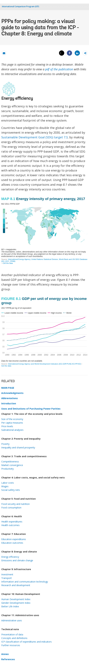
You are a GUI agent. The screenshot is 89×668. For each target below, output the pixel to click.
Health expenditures (11, 521)
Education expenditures (13, 539)
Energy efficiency (10, 556)
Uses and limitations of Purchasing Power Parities (30, 408)
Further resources (10, 645)
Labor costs (7, 482)
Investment (7, 574)
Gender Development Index (15, 602)
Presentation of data (12, 634)
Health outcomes (10, 525)
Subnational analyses (12, 429)
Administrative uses (11, 620)
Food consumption (11, 507)
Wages (4, 486)
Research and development (15, 585)
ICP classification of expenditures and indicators (26, 641)
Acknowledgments (12, 393)
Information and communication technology (24, 581)
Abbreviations (9, 398)
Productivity (7, 468)
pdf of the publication (59, 69)
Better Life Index (10, 606)
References (8, 659)
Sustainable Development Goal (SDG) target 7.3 (34, 137)
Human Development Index (15, 599)
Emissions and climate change (17, 560)
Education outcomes (12, 542)
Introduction (8, 403)
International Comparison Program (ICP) (20, 6)
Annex (5, 654)
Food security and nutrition (15, 503)
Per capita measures (12, 422)
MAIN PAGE (7, 387)
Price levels (7, 426)
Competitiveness (10, 461)
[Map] (44, 233)
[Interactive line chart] (44, 332)
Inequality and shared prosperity (18, 447)
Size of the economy (12, 419)
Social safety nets (10, 489)
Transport (6, 578)
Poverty (5, 443)
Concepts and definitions (14, 638)
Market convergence (12, 465)
